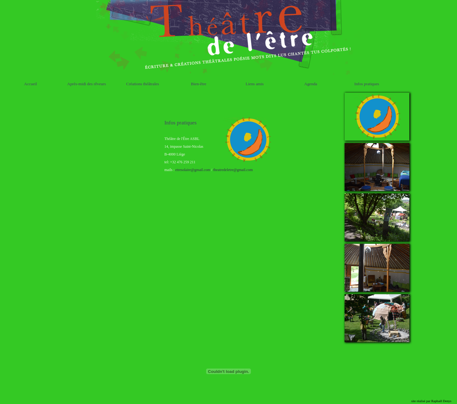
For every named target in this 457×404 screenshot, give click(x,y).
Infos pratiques (366, 83)
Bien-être (198, 83)
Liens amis (255, 83)
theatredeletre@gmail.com (233, 169)
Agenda (310, 83)
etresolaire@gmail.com (192, 169)
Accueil (30, 83)
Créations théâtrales (142, 83)
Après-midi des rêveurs (86, 83)
